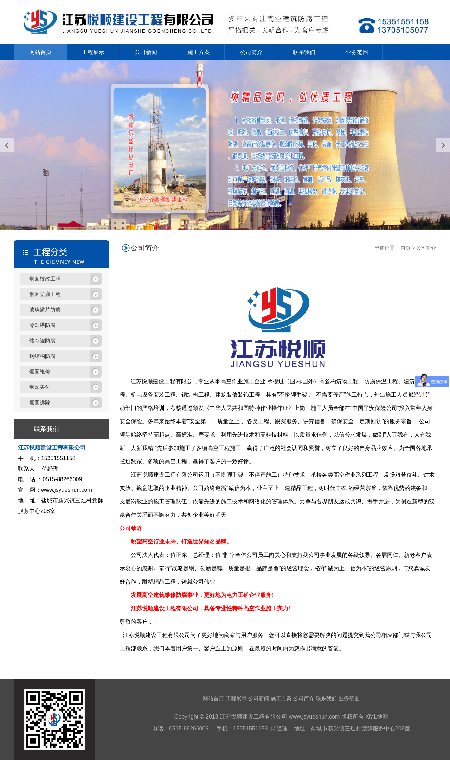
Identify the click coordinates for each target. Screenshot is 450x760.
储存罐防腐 (42, 340)
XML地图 (376, 717)
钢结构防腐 (42, 356)
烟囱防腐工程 (45, 294)
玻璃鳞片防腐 (45, 310)
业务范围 (357, 52)
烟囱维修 (39, 371)
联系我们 (304, 52)
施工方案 (198, 52)
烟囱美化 (39, 387)
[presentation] (7, 145)
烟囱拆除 (39, 402)
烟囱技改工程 (45, 279)
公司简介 (251, 52)
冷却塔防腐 (42, 325)
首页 (406, 248)
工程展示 (93, 52)
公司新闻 (146, 52)
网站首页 (40, 52)
